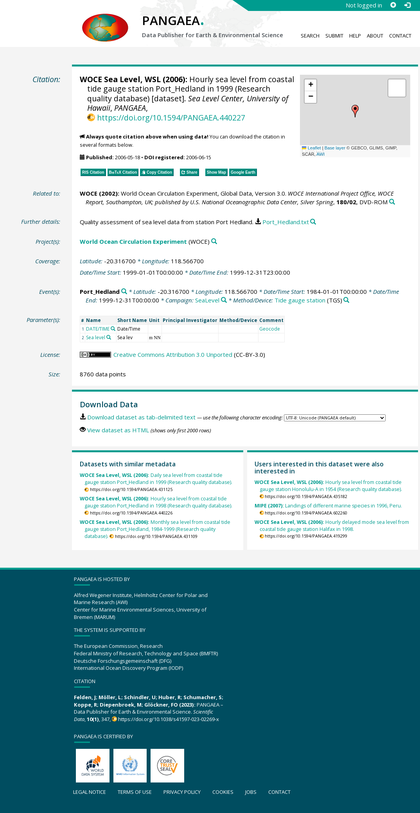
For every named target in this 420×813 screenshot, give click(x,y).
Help (355, 35)
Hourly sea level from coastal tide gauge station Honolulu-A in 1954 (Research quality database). (328, 486)
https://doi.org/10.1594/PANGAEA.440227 (171, 117)
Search (310, 35)
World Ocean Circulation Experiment (133, 241)
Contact (400, 35)
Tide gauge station (300, 300)
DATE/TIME (97, 329)
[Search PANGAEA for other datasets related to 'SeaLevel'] (224, 300)
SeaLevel (207, 300)
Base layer (335, 148)
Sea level (95, 337)
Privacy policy (182, 791)
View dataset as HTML (118, 430)
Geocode (269, 329)
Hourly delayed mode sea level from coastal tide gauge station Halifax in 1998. (332, 525)
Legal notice (89, 791)
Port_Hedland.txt (285, 222)
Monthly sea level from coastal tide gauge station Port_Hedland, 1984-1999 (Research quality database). (155, 529)
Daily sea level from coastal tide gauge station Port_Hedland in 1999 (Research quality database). (156, 479)
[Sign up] (393, 5)
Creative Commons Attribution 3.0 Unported (172, 354)
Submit (334, 35)
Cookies (222, 791)
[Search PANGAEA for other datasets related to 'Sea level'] (108, 337)
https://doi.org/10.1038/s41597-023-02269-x (168, 719)
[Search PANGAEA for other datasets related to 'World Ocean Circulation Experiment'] (214, 242)
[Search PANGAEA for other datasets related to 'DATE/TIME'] (113, 328)
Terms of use (135, 791)
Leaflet (311, 148)
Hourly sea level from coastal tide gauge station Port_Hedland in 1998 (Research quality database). (156, 502)
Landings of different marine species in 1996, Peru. (328, 505)
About (375, 35)
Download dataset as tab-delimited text (141, 417)
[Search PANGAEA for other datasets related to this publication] (392, 202)
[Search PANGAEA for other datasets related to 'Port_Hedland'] (124, 292)
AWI (320, 154)
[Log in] (407, 5)
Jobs (251, 791)
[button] (355, 111)
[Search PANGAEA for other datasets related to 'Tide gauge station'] (346, 300)
